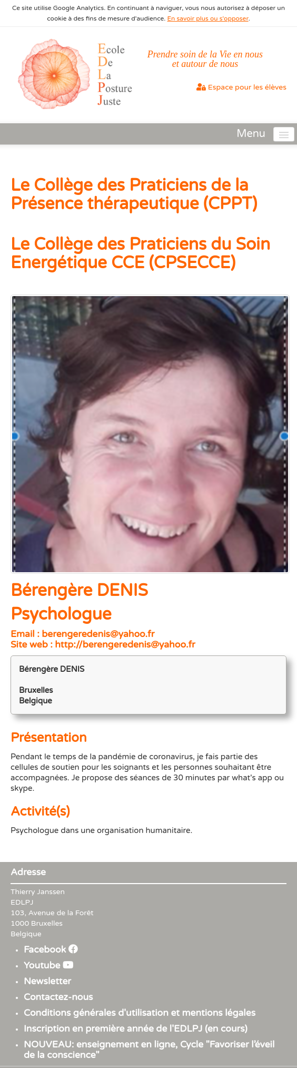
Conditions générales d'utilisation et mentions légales (139, 1012)
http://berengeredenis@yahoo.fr (125, 644)
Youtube (48, 965)
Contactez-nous (58, 997)
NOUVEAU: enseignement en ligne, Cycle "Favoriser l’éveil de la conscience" (149, 1050)
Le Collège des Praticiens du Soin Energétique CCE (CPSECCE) (140, 253)
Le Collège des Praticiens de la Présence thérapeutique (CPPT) (134, 194)
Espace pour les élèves (241, 87)
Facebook (51, 949)
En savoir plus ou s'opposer (208, 18)
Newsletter (47, 981)
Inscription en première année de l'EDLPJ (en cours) (135, 1028)
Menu (250, 134)
